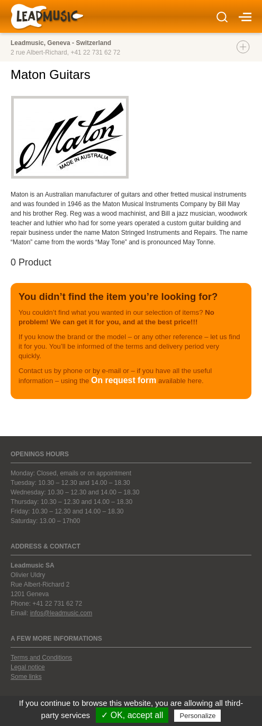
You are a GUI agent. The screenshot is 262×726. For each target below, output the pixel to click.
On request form (123, 380)
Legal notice (28, 667)
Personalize (197, 716)
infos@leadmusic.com (61, 613)
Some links (26, 676)
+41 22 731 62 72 (95, 52)
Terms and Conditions (41, 657)
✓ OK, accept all (132, 715)
